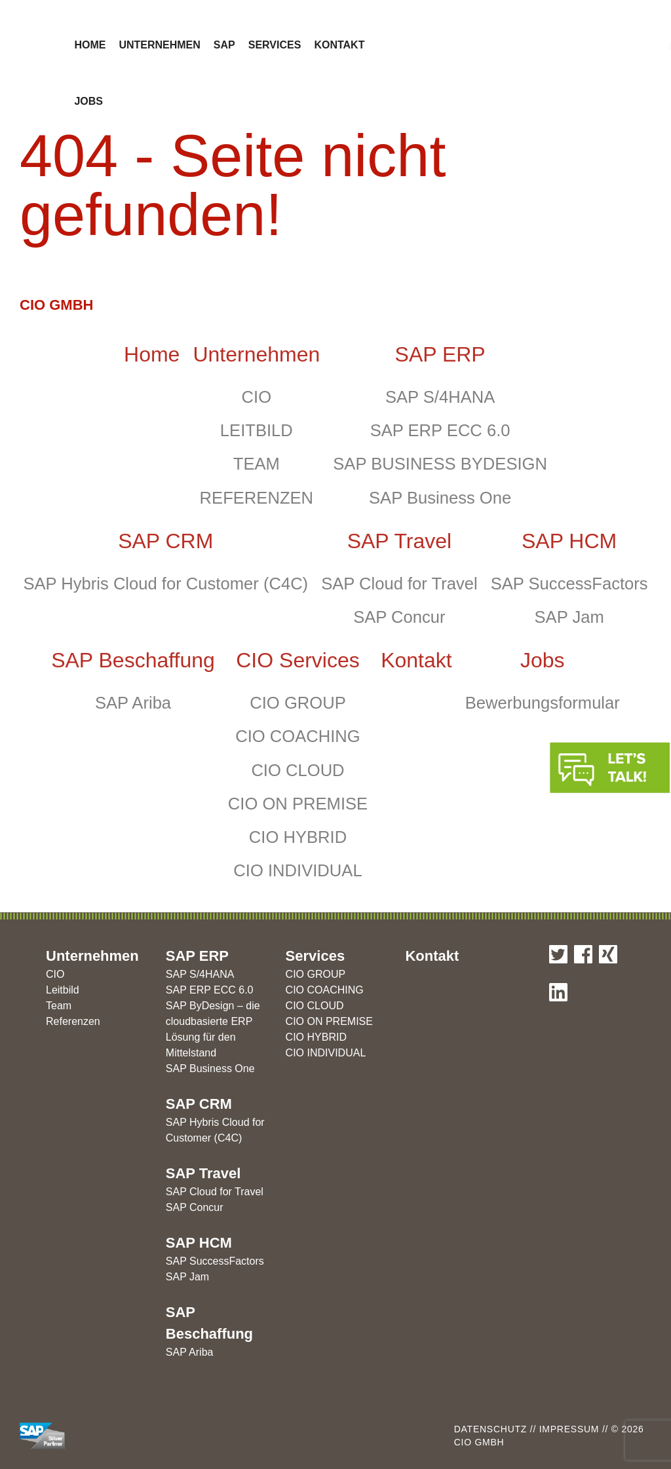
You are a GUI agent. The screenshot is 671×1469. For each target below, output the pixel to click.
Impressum (567, 1429)
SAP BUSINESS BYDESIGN (440, 464)
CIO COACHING (297, 736)
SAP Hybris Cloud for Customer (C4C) (165, 583)
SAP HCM (569, 541)
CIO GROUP (297, 703)
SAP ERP (440, 354)
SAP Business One (440, 498)
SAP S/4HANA (440, 397)
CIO (257, 397)
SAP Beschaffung (133, 660)
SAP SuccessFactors (569, 583)
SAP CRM (165, 541)
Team (58, 1005)
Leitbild (62, 989)
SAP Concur (399, 617)
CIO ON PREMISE (298, 803)
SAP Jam (569, 617)
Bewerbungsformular (542, 703)
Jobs (88, 101)
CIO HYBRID (298, 837)
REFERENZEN (256, 498)
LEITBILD (256, 430)
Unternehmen (159, 44)
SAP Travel (399, 541)
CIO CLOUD (297, 770)
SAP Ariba (133, 703)
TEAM (256, 464)
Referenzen (73, 1021)
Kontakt (339, 44)
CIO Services (297, 660)
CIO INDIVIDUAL (297, 870)
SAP (224, 44)
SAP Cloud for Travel (399, 583)
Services (274, 44)
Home (89, 44)
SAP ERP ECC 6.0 (440, 430)
